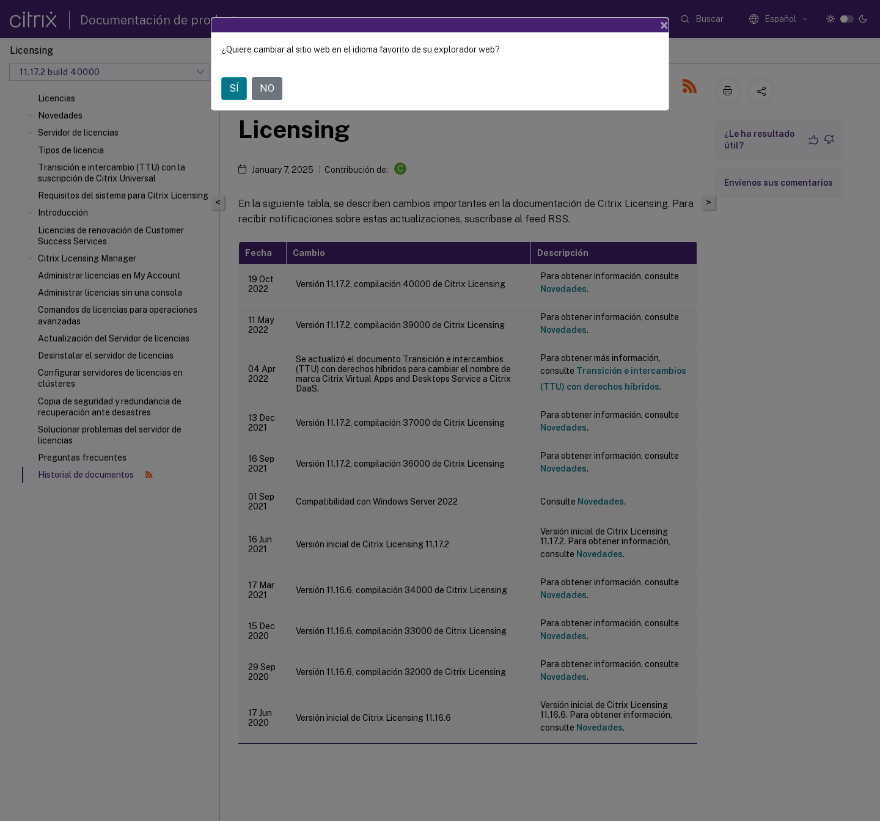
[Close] (664, 25)
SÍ (234, 88)
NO (267, 88)
